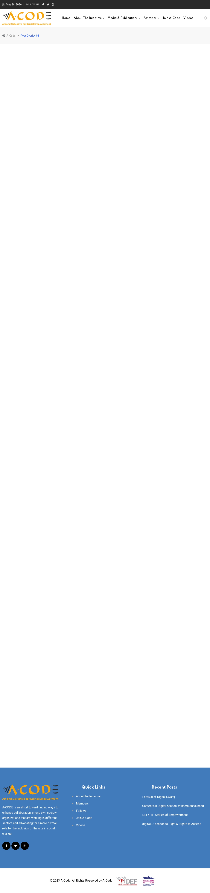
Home (66, 18)
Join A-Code (171, 18)
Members (82, 803)
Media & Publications (123, 18)
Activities (150, 18)
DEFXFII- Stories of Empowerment (165, 815)
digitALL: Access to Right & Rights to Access (171, 824)
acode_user (18, 192)
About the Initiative (88, 18)
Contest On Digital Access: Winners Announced (173, 806)
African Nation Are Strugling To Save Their (60, 183)
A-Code (107, 880)
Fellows (81, 811)
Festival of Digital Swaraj (158, 797)
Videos (188, 18)
